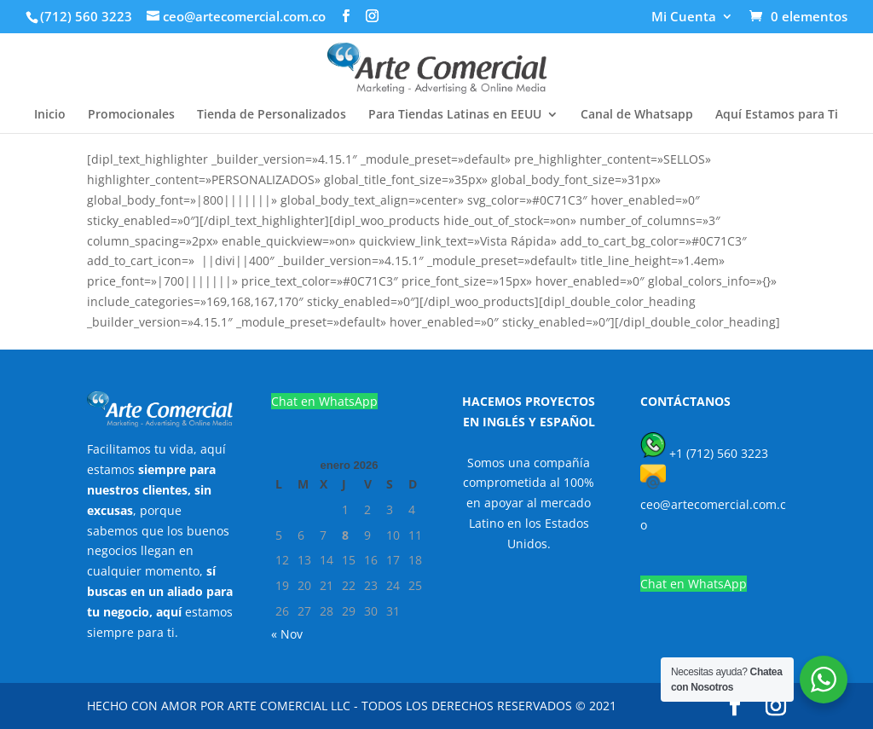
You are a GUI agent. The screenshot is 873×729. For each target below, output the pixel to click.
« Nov (287, 634)
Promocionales (131, 115)
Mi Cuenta (683, 17)
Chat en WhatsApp (324, 401)
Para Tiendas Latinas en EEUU (454, 115)
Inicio (50, 115)
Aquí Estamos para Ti (776, 115)
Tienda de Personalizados (271, 115)
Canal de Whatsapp (637, 115)
